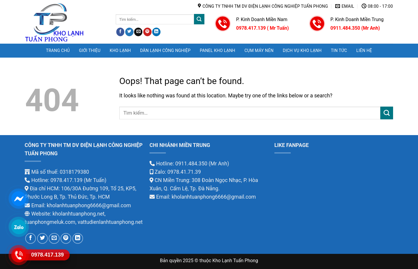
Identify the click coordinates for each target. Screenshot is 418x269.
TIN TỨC (339, 50)
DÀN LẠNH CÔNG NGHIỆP (165, 50)
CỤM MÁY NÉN (259, 50)
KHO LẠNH (120, 50)
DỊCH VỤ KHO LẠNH (302, 50)
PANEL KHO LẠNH (217, 50)
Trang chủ (58, 50)
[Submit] (199, 19)
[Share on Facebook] (120, 32)
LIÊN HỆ (364, 50)
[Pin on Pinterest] (147, 32)
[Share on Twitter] (129, 32)
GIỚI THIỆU (89, 50)
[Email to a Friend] (138, 32)
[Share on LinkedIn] (156, 32)
